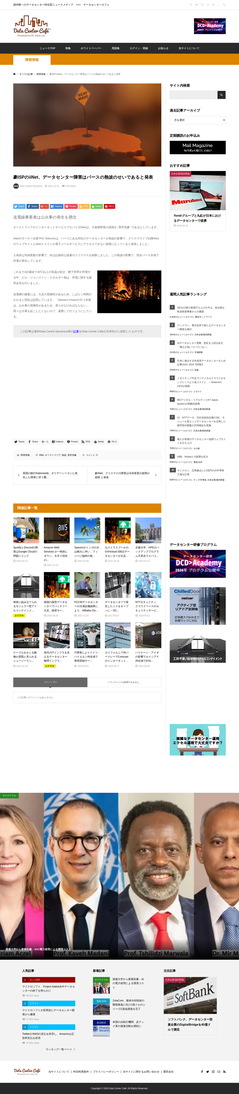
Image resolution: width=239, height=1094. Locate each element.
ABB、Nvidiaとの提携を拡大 (192, 456)
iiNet (41, 455)
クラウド (197, 391)
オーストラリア (53, 455)
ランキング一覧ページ (59, 1049)
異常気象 (72, 455)
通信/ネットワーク (203, 317)
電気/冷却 (197, 462)
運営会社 (168, 1071)
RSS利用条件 (81, 1071)
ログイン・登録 (139, 48)
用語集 (116, 48)
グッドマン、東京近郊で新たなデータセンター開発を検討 (201, 327)
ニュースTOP (47, 48)
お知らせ (163, 48)
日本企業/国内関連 (203, 334)
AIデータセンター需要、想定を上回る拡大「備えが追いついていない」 (200, 345)
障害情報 (32, 60)
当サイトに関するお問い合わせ (141, 1071)
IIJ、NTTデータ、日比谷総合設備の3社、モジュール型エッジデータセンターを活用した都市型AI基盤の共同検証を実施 (201, 421)
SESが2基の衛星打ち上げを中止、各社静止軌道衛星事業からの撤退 (201, 309)
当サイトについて (189, 48)
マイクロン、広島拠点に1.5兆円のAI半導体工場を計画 (200, 472)
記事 (76, 331)
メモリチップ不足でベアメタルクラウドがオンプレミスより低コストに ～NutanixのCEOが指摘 (201, 382)
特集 (68, 48)
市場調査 (199, 352)
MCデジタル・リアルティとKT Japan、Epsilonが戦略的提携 (199, 401)
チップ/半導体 (199, 480)
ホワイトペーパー (91, 48)
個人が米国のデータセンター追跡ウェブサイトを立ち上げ (201, 441)
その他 (196, 448)
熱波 (64, 455)
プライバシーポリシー (106, 1071)
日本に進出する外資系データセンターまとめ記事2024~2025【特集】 (201, 362)
